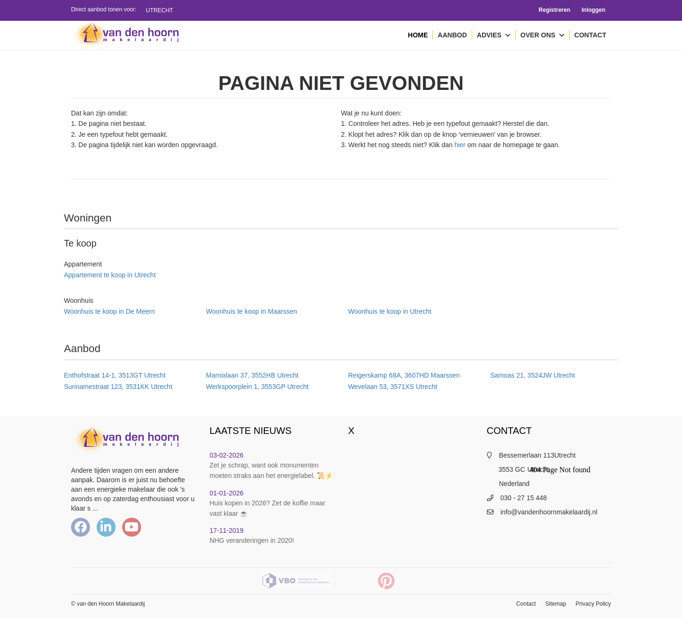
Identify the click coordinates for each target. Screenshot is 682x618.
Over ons (542, 35)
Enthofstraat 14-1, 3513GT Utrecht (115, 375)
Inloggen (593, 10)
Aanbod (452, 35)
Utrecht (159, 10)
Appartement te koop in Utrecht (110, 275)
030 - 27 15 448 (524, 498)
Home (418, 35)
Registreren (554, 10)
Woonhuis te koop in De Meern (109, 311)
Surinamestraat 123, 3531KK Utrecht (118, 386)
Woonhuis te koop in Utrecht (389, 311)
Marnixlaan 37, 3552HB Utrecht (252, 375)
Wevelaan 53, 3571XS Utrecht (392, 386)
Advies (494, 35)
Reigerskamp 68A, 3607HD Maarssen (404, 375)
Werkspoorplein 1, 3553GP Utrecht (257, 386)
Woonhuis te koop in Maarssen (251, 311)
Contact (590, 35)
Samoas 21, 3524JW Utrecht (532, 375)
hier (459, 145)
